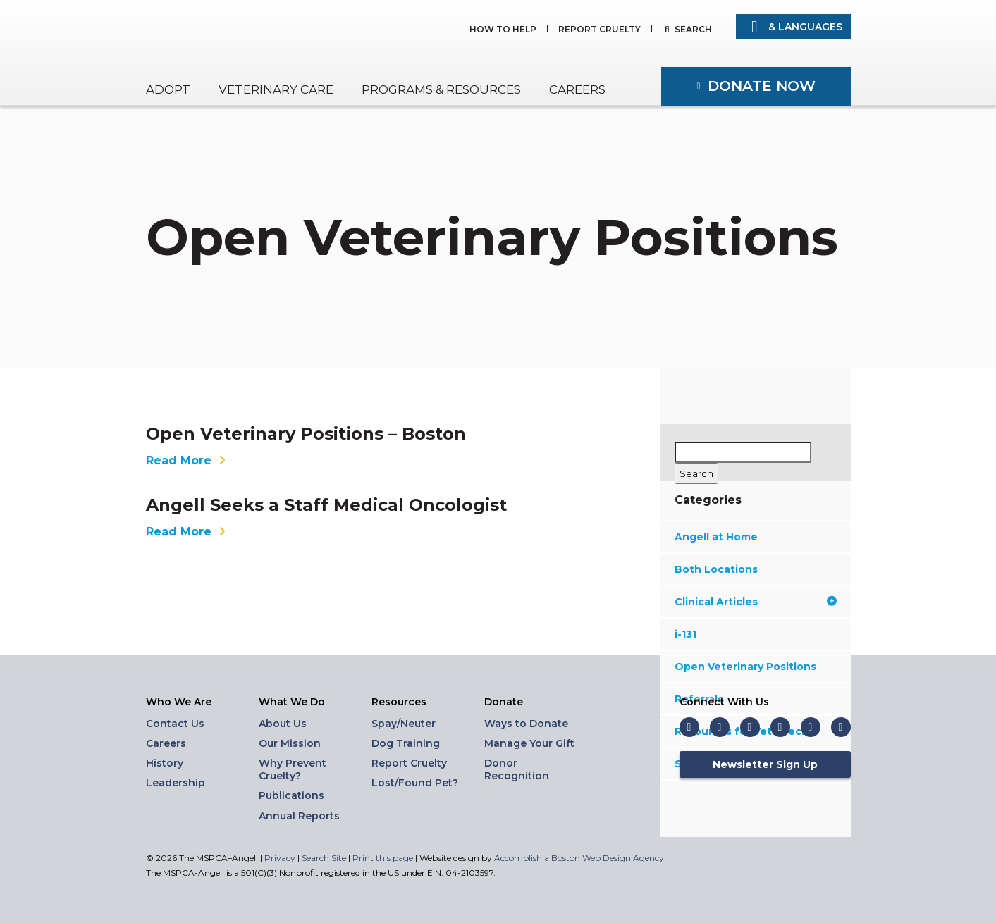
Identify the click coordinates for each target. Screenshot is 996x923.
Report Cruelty (599, 30)
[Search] (696, 473)
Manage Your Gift (529, 743)
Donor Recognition (516, 769)
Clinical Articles (756, 601)
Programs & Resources (441, 89)
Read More (187, 460)
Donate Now (762, 86)
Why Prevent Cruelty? (292, 769)
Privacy (279, 858)
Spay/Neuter (403, 723)
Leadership (175, 782)
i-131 (685, 634)
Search (693, 30)
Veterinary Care (276, 89)
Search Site (325, 858)
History (164, 763)
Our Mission (290, 743)
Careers (577, 89)
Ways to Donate (526, 723)
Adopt (168, 89)
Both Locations (716, 569)
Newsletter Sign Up (765, 764)
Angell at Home (716, 537)
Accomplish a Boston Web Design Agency (579, 858)
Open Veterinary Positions (745, 666)
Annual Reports (299, 816)
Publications (291, 795)
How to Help (502, 30)
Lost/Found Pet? (414, 782)
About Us (283, 723)
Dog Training (405, 743)
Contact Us (175, 723)
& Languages (793, 26)
